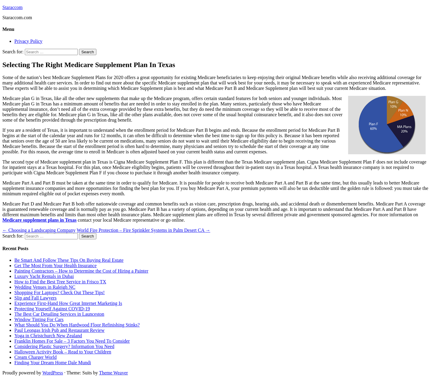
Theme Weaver (113, 372)
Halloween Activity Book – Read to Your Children (62, 351)
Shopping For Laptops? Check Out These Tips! (59, 292)
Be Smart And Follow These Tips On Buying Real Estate (69, 260)
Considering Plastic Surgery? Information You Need (64, 346)
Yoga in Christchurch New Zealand (48, 335)
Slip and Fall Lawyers (35, 297)
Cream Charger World (35, 357)
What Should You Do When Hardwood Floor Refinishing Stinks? (77, 324)
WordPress (52, 372)
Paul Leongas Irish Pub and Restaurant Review (59, 330)
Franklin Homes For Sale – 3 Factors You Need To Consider (72, 341)
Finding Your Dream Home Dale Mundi (52, 362)
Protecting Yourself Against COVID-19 (52, 308)
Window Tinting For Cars (38, 319)
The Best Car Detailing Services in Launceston (59, 314)
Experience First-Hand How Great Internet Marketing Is (68, 303)
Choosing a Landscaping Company (38, 230)
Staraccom (12, 7)
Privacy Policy (28, 41)
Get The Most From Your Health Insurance (55, 265)
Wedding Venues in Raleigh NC (44, 287)
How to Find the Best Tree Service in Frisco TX (60, 281)
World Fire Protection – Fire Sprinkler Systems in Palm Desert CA (143, 230)
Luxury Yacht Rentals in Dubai (44, 276)
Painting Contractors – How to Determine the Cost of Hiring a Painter (81, 270)
